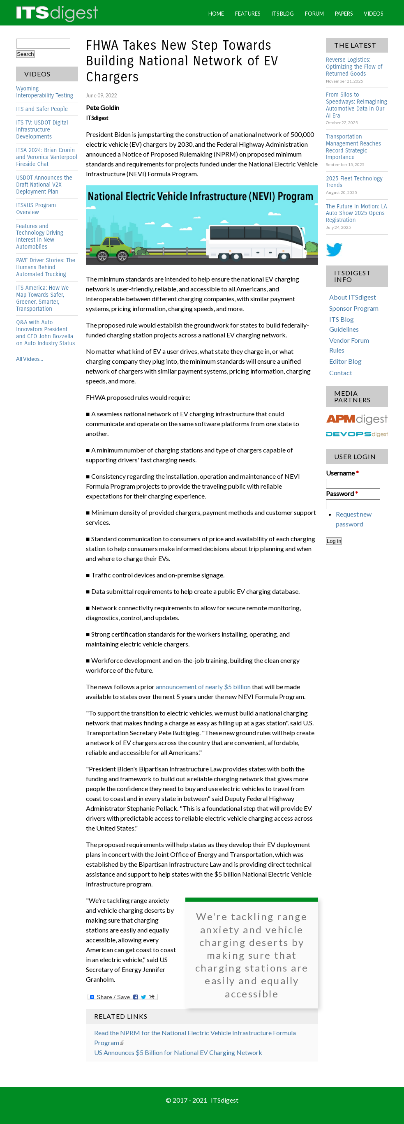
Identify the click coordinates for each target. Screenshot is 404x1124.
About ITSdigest (352, 297)
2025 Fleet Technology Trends (354, 182)
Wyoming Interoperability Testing (44, 92)
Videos (373, 13)
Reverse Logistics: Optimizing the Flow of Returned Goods (354, 66)
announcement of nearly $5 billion (203, 686)
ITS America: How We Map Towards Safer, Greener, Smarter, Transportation (42, 298)
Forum (314, 13)
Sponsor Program (354, 308)
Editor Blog (345, 361)
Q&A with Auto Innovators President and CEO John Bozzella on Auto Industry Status (45, 333)
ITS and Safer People (42, 109)
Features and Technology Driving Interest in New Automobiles (39, 237)
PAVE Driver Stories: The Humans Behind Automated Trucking (45, 267)
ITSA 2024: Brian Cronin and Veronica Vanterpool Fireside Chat (46, 157)
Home (216, 13)
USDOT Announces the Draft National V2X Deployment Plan (44, 184)
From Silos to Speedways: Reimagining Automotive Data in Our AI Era (356, 105)
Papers (344, 13)
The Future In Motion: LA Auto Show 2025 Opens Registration (356, 213)
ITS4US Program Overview (36, 209)
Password (342, 493)
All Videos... (29, 358)
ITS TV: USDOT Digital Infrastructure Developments (42, 129)
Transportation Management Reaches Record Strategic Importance (353, 147)
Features (247, 13)
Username (342, 473)
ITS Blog (282, 13)
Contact (340, 372)
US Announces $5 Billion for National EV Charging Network (178, 1052)
